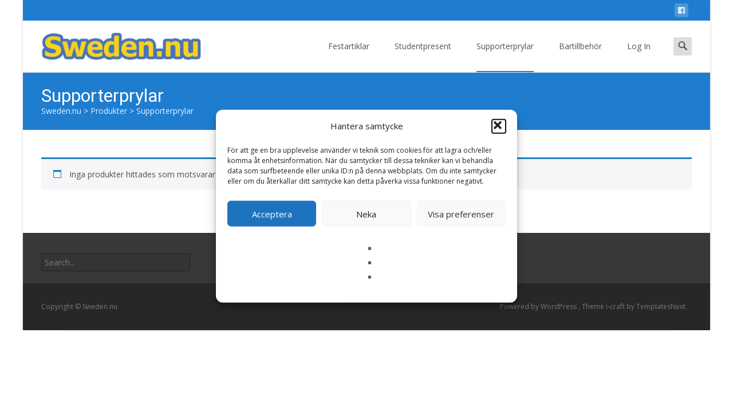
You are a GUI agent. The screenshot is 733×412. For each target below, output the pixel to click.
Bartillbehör (580, 56)
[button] (499, 126)
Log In (639, 56)
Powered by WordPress (539, 306)
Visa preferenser (461, 213)
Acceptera (272, 213)
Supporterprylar (505, 56)
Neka (366, 213)
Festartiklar (348, 56)
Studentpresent (423, 56)
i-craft (616, 306)
